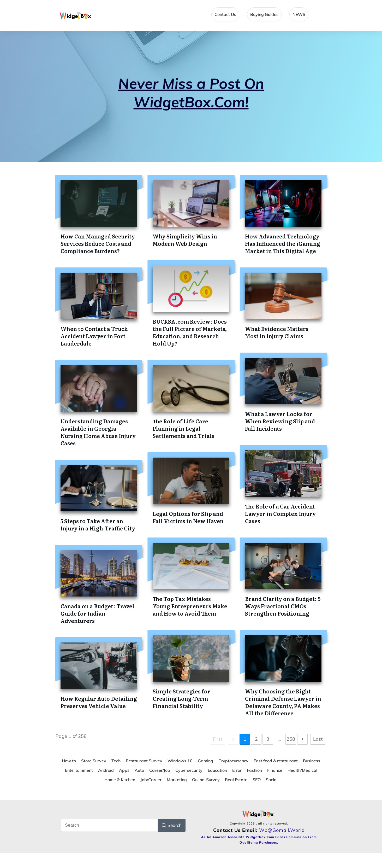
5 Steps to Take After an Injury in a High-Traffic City (98, 524)
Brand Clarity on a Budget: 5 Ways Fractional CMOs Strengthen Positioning (282, 606)
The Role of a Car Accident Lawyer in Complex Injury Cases (280, 513)
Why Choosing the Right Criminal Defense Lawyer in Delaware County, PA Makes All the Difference (283, 702)
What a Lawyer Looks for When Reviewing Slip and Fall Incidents (280, 421)
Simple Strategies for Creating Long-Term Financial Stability (181, 698)
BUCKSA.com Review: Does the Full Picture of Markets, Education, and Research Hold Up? (190, 332)
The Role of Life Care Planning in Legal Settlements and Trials (183, 428)
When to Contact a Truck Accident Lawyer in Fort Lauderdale (94, 336)
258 (290, 739)
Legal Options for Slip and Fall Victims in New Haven (188, 517)
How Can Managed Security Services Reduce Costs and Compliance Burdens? (98, 243)
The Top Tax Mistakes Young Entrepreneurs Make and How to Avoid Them (190, 606)
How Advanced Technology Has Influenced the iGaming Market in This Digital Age (282, 243)
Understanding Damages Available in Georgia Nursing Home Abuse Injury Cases (98, 432)
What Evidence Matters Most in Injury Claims (276, 332)
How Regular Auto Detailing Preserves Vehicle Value (99, 702)
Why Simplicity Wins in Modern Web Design (185, 239)
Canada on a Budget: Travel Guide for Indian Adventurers (97, 613)
